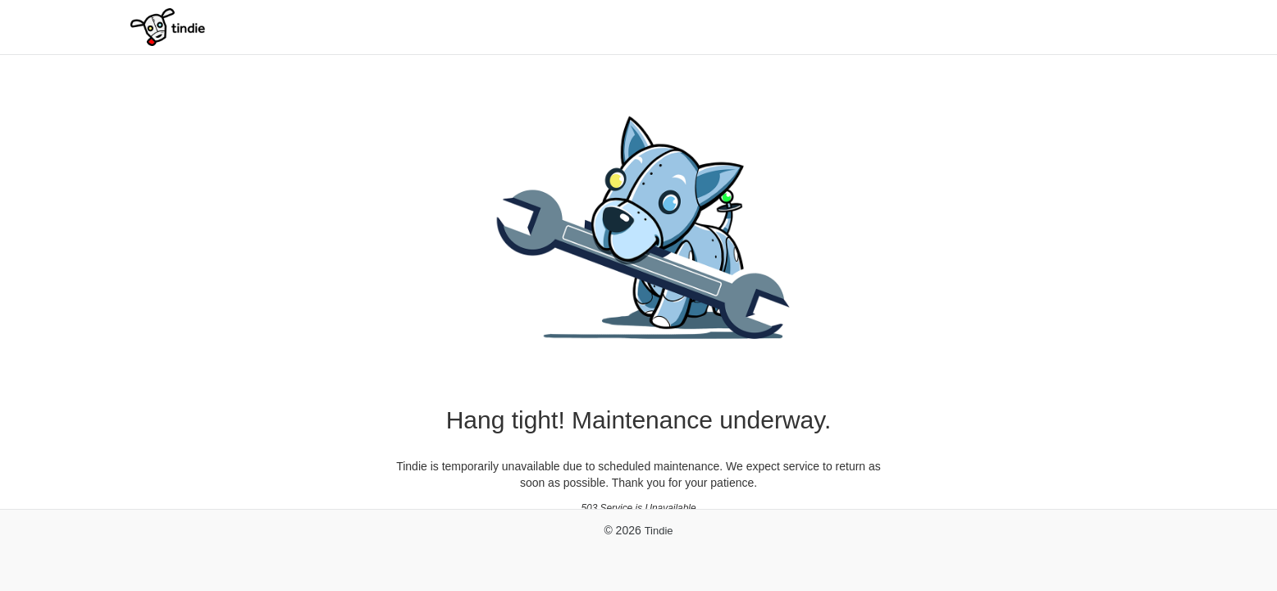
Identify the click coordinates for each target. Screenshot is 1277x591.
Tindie (659, 531)
